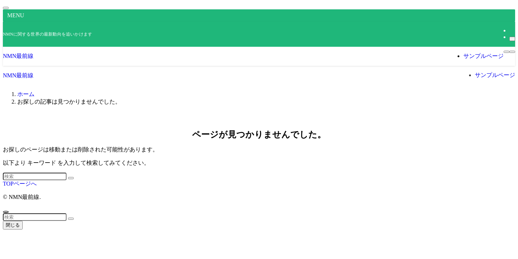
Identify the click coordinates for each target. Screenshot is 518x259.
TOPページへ (20, 184)
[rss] (511, 30)
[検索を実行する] (71, 178)
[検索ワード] (35, 176)
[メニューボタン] (506, 52)
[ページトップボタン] (6, 212)
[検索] (512, 39)
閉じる (13, 225)
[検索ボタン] (512, 52)
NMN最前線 (18, 56)
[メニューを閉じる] (6, 8)
